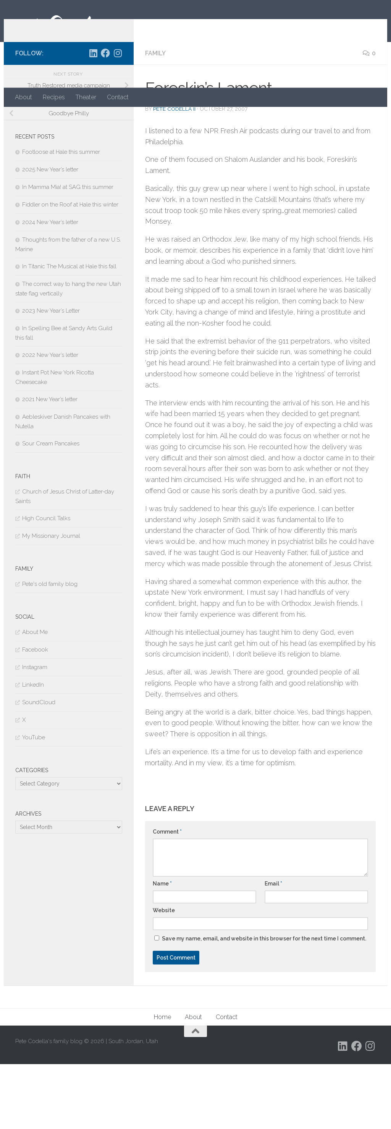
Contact (118, 97)
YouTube (33, 802)
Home (162, 1081)
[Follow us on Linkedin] (93, 118)
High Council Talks (46, 583)
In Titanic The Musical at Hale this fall (69, 331)
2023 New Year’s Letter (51, 375)
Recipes (54, 97)
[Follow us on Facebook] (105, 118)
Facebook (35, 714)
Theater (86, 97)
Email (273, 948)
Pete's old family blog (50, 648)
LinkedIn (33, 749)
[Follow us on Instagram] (117, 118)
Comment (167, 897)
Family (155, 118)
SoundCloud (38, 767)
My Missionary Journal (51, 600)
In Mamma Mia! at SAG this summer (67, 251)
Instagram (34, 732)
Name (162, 948)
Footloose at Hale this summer (61, 216)
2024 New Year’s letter (50, 287)
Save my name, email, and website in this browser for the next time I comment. (264, 1003)
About (23, 97)
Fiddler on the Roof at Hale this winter (70, 269)
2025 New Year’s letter (50, 234)
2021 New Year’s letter (50, 464)
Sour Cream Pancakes (50, 508)
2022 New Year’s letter (50, 419)
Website (164, 975)
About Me (35, 697)
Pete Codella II (174, 174)
